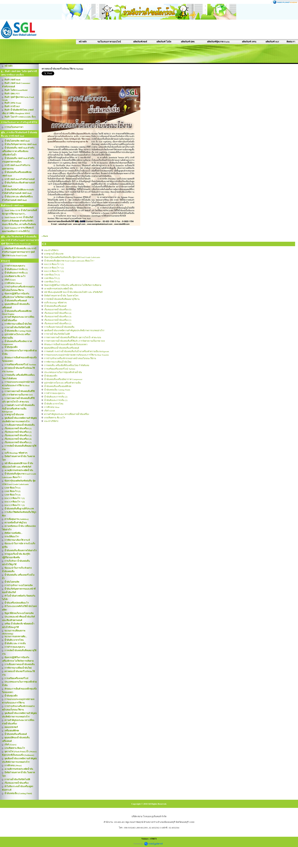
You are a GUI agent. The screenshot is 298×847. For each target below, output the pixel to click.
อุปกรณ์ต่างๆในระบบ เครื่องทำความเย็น (62, 383)
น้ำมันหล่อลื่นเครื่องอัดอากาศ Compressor (63, 379)
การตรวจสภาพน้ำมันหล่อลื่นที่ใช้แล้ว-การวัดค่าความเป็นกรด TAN (74, 341)
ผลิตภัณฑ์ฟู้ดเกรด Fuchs (218, 41)
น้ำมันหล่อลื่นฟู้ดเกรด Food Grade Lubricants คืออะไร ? (69, 261)
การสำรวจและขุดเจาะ (54, 393)
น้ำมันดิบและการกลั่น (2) (55, 397)
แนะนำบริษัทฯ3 (51, 250)
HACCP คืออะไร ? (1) (54, 271)
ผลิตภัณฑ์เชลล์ (140, 41)
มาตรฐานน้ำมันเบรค (53, 254)
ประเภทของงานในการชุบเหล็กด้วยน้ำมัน (63, 372)
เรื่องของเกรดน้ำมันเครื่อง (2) (57, 323)
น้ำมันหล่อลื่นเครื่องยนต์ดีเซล (57, 386)
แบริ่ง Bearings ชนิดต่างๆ (55, 302)
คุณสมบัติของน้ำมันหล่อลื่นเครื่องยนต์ (61, 348)
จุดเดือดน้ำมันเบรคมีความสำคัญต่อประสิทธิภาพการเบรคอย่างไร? (74, 330)
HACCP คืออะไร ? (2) (54, 268)
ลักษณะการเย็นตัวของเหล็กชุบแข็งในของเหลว (65, 344)
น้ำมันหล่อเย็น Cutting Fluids (57, 390)
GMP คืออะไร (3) (52, 274)
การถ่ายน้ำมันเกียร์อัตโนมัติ (57, 334)
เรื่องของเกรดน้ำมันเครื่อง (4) (57, 313)
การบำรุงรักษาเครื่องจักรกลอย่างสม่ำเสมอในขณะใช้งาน (70, 358)
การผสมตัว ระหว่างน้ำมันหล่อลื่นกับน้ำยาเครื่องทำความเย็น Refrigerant (76, 351)
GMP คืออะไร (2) (52, 278)
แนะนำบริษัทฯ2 (51, 421)
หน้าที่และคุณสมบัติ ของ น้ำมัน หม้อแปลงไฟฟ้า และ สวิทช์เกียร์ (73, 292)
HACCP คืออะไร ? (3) (54, 264)
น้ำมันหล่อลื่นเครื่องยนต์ (55, 306)
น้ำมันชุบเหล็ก (50, 376)
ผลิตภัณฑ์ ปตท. (188, 41)
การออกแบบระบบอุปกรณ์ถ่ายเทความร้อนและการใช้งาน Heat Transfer (76, 355)
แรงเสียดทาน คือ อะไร (54, 417)
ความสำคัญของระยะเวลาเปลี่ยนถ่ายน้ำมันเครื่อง (66, 414)
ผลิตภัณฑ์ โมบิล (164, 41)
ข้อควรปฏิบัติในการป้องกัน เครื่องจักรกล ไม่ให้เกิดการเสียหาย (72, 285)
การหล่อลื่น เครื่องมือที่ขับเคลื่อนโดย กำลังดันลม (66, 365)
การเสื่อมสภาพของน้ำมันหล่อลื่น (59, 327)
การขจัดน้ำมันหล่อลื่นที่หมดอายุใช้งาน (62, 299)
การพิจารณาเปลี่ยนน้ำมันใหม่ (57, 362)
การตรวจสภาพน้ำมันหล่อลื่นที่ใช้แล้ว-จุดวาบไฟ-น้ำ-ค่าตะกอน (72, 337)
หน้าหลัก (83, 41)
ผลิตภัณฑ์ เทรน (249, 41)
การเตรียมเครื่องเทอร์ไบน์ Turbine (59, 369)
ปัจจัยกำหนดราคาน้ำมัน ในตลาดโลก (61, 295)
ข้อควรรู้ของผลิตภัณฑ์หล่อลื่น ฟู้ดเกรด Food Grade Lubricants (72, 257)
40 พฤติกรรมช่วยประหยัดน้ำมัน (58, 288)
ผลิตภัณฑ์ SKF (272, 41)
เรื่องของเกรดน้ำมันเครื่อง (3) (57, 316)
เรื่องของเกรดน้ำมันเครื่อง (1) (57, 320)
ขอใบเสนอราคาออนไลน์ (109, 41)
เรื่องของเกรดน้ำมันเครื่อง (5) (57, 309)
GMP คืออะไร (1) (52, 281)
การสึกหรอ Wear (51, 407)
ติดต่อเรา (291, 41)
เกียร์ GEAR (49, 410)
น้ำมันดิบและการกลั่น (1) (55, 400)
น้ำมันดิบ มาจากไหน (53, 403)
